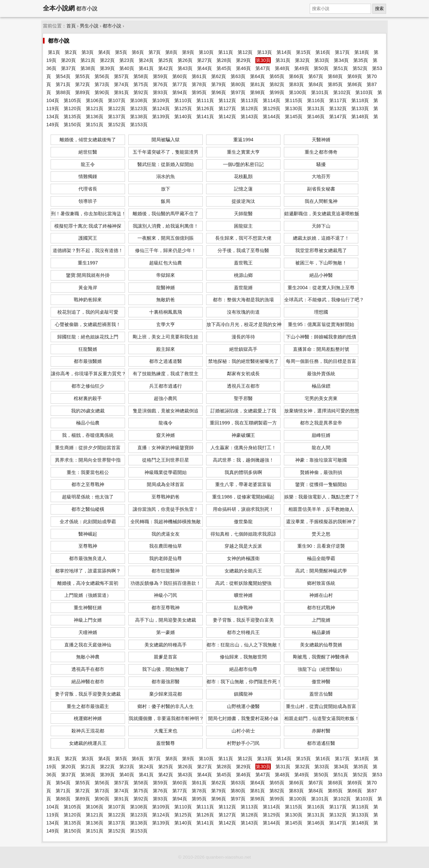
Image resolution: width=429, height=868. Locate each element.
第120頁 (72, 108)
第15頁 (303, 52)
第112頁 (227, 100)
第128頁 (249, 108)
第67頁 (315, 76)
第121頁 (94, 108)
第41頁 (146, 68)
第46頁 (243, 68)
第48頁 (282, 68)
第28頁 (224, 60)
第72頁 (82, 84)
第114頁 (271, 100)
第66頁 (296, 76)
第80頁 (238, 84)
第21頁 (87, 60)
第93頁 (160, 92)
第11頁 (225, 52)
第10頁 (206, 52)
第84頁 (315, 84)
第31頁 (282, 60)
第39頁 (107, 68)
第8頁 (171, 52)
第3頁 (87, 52)
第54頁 (63, 76)
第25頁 (165, 60)
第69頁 (354, 76)
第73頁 (102, 84)
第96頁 (218, 92)
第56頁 (102, 76)
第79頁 (218, 84)
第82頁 (276, 84)
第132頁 (338, 108)
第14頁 (284, 52)
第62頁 (218, 76)
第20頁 (68, 60)
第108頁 (138, 100)
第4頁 (104, 52)
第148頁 (360, 116)
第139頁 (161, 116)
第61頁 (199, 76)
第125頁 (183, 108)
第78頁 (199, 84)
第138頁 (138, 116)
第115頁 (293, 100)
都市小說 (112, 25)
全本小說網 (59, 8)
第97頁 (238, 92)
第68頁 (335, 76)
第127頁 (227, 108)
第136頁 (94, 116)
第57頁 (121, 76)
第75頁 (140, 84)
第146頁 (315, 116)
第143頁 (249, 116)
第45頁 (224, 68)
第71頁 (63, 84)
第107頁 (116, 100)
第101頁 (319, 92)
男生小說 (89, 25)
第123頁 (138, 108)
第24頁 (146, 60)
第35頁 (360, 60)
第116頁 (315, 100)
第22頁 (107, 60)
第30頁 (263, 60)
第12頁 (245, 52)
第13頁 (264, 52)
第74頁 (121, 84)
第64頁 (257, 76)
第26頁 (185, 60)
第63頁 (238, 76)
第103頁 (364, 92)
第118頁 (360, 100)
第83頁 (296, 84)
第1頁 (54, 52)
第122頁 (116, 108)
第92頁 (140, 92)
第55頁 (82, 76)
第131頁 (315, 108)
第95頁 (199, 92)
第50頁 (321, 68)
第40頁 (126, 68)
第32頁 (302, 60)
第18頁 (361, 52)
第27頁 (204, 60)
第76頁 (160, 84)
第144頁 (271, 116)
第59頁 (160, 76)
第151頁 (94, 124)
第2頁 (71, 52)
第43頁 (185, 68)
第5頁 (121, 52)
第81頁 (257, 84)
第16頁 (322, 52)
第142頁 (227, 116)
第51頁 (340, 68)
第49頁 (301, 68)
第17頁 (342, 52)
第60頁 (179, 76)
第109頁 (161, 100)
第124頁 (161, 108)
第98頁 (257, 92)
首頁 (71, 25)
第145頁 (293, 116)
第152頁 (116, 124)
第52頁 (360, 68)
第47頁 (262, 68)
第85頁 (335, 84)
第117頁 (338, 100)
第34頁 (341, 60)
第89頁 (82, 92)
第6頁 (138, 52)
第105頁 (72, 100)
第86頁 (354, 84)
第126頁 (205, 108)
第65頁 (276, 76)
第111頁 (205, 100)
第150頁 (72, 124)
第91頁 (121, 92)
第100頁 (297, 92)
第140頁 (183, 116)
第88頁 (63, 92)
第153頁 (138, 124)
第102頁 (342, 92)
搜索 (379, 8)
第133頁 (360, 108)
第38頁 (87, 68)
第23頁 (126, 60)
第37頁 (68, 68)
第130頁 (293, 108)
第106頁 (94, 100)
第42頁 (165, 68)
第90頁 (102, 92)
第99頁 (276, 92)
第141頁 (205, 116)
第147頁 (338, 116)
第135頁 (72, 116)
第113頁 (249, 100)
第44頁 (204, 68)
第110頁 (183, 100)
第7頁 (154, 52)
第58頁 (140, 76)
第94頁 (179, 92)
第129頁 (271, 108)
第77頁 (179, 84)
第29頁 (243, 60)
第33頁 (321, 60)
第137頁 (116, 116)
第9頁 (188, 52)
